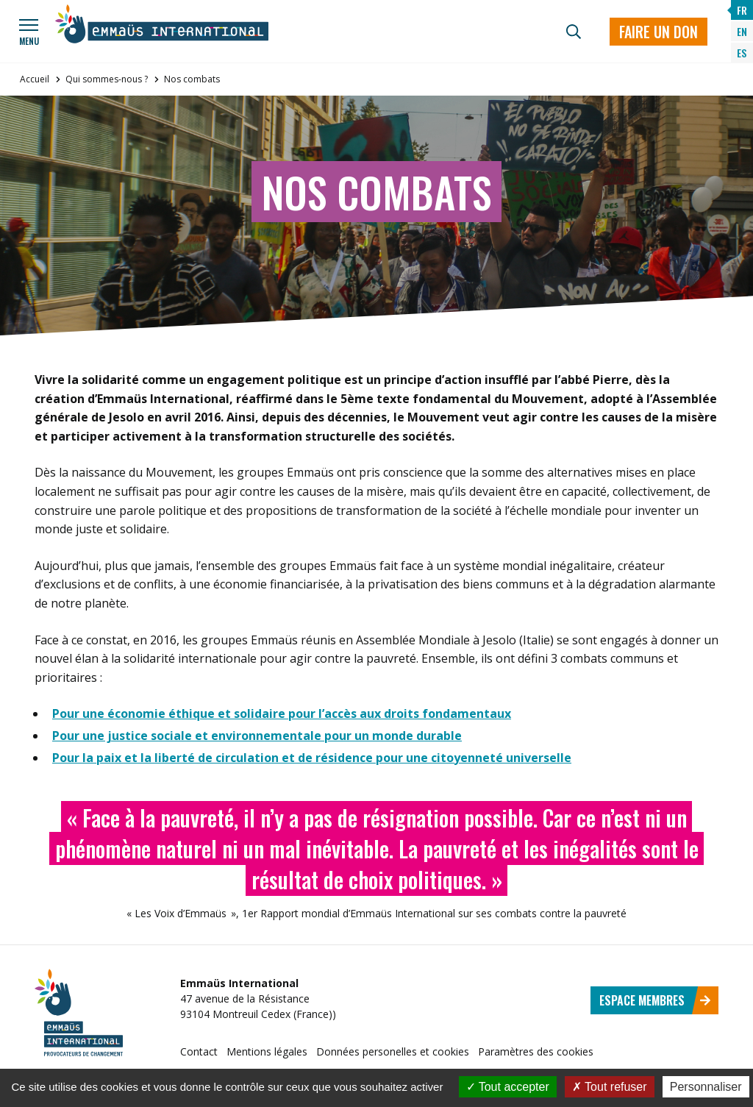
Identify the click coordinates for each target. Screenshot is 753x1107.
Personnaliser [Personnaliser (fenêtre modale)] (706, 1087)
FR (742, 10)
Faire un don (658, 32)
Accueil (34, 79)
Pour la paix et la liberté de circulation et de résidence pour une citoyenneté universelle (311, 758)
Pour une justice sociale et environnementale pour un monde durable (257, 735)
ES (741, 52)
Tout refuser (609, 1087)
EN (742, 31)
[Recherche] (574, 32)
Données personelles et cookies (392, 1051)
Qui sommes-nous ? (106, 79)
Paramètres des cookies (535, 1051)
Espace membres (655, 1000)
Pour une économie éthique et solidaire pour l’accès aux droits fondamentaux (281, 713)
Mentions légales (266, 1051)
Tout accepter (507, 1087)
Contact (199, 1051)
